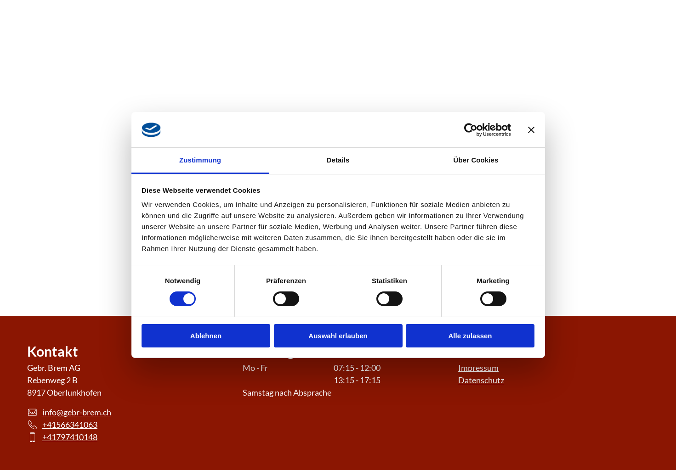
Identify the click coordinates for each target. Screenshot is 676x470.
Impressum (478, 368)
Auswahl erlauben (337, 336)
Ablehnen (206, 336)
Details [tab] (338, 160)
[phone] (631, 36)
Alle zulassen (470, 336)
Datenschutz (481, 380)
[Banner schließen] (531, 130)
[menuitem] (245, 37)
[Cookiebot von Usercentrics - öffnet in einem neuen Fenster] (471, 130)
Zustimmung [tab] (200, 160)
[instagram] (572, 36)
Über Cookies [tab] (476, 160)
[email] (602, 36)
